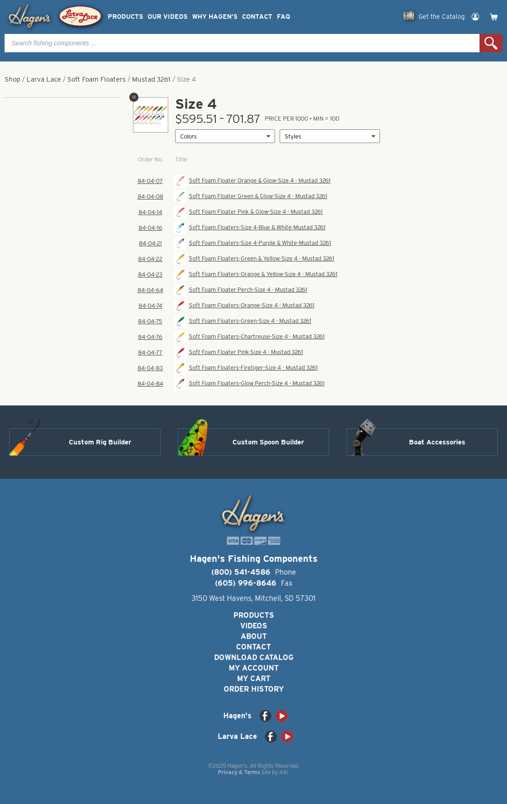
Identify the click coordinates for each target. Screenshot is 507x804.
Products (125, 16)
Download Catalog (253, 657)
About (254, 636)
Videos (253, 625)
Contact (257, 16)
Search (490, 43)
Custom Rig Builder (100, 442)
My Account (254, 668)
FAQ (283, 16)
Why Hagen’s (214, 16)
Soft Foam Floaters (96, 79)
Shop (12, 79)
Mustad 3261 (151, 79)
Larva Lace (44, 79)
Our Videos (167, 16)
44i (283, 772)
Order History (254, 689)
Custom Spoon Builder (268, 442)
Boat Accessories (437, 442)
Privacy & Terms (239, 772)
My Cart (253, 678)
